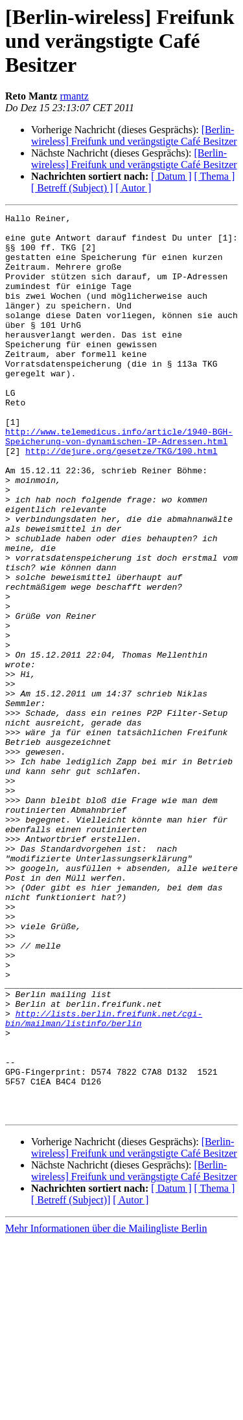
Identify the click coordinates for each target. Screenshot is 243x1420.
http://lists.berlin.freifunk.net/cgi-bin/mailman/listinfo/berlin (103, 1180)
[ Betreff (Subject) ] (72, 187)
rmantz (74, 96)
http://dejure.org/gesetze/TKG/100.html (121, 499)
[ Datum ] (171, 176)
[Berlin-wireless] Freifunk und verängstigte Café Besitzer (134, 135)
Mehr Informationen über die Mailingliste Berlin (106, 1408)
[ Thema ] (214, 176)
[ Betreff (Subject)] (70, 1380)
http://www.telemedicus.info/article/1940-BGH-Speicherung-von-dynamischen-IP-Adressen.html (119, 481)
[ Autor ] (133, 187)
